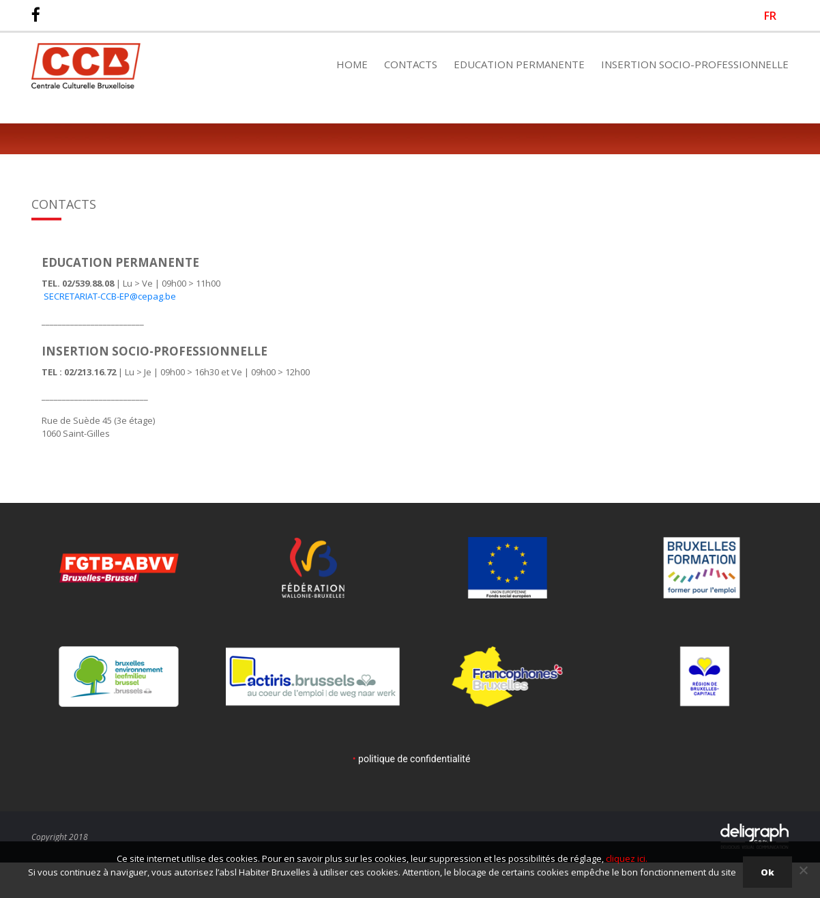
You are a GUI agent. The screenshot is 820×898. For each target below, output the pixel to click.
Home (352, 64)
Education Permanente (519, 64)
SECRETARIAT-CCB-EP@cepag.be (109, 296)
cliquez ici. (626, 858)
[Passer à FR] (770, 15)
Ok (767, 872)
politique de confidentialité (414, 758)
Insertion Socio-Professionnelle (695, 64)
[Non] (803, 870)
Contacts (410, 64)
